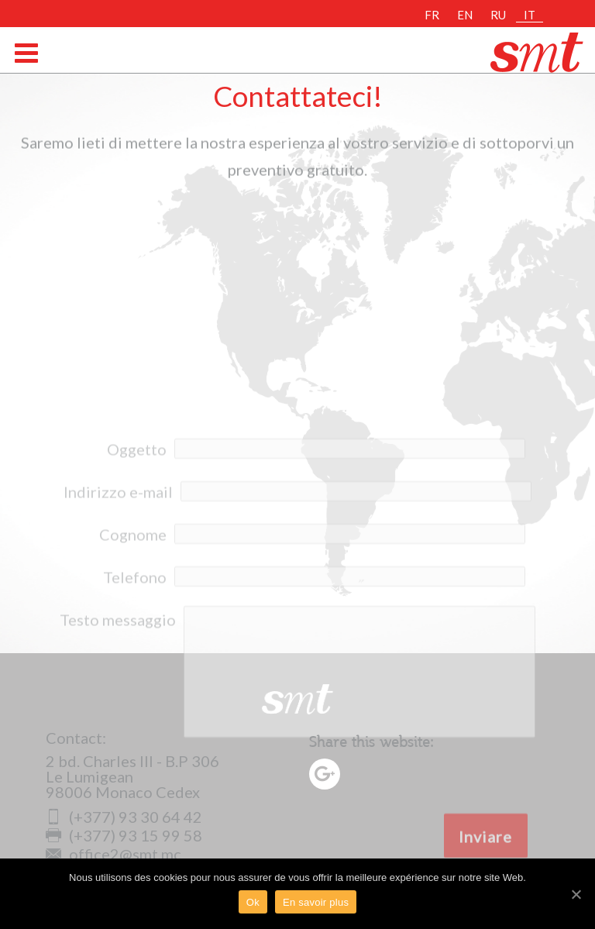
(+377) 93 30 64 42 (124, 816)
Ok (253, 902)
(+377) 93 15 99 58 (124, 835)
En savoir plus (316, 902)
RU (498, 15)
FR (432, 15)
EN (465, 15)
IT (529, 15)
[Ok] (575, 894)
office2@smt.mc (113, 854)
